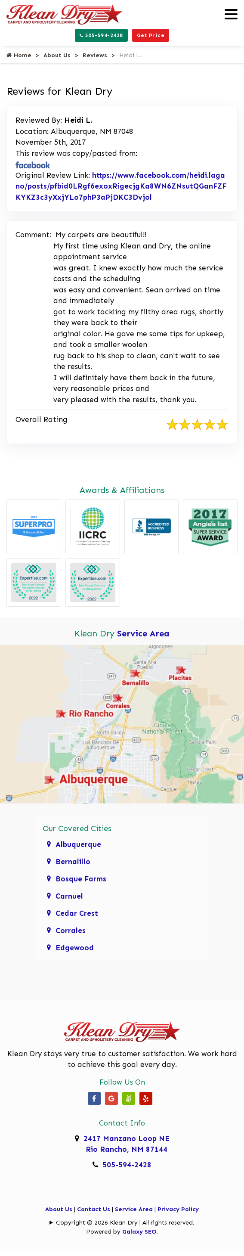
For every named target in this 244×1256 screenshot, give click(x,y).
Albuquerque (78, 844)
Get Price (151, 35)
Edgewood (75, 947)
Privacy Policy (178, 1209)
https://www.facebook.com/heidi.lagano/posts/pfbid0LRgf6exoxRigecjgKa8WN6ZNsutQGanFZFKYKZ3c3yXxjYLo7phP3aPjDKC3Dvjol (120, 186)
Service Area (143, 633)
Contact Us (93, 1209)
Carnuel (69, 896)
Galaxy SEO (139, 1231)
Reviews (95, 55)
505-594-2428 (101, 35)
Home (18, 55)
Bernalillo (73, 861)
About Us (57, 55)
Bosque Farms (81, 879)
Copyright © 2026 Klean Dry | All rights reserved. (125, 1222)
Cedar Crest (77, 913)
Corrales (71, 930)
